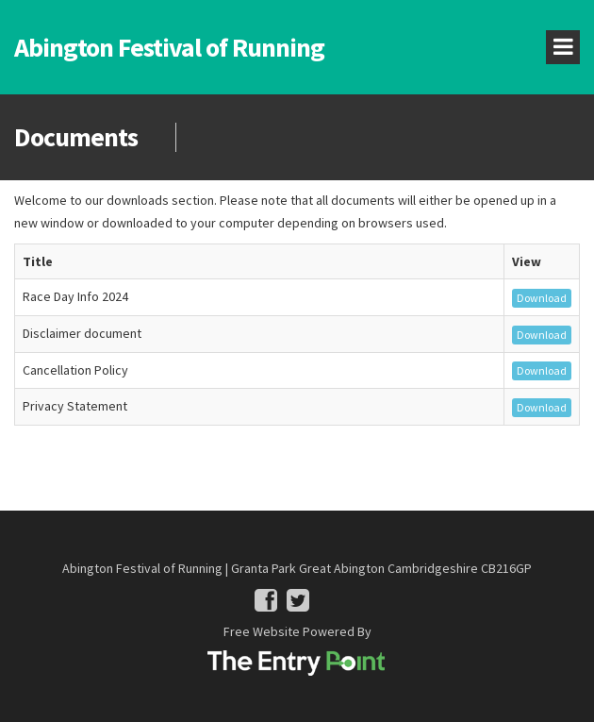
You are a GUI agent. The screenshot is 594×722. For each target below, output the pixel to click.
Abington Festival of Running (169, 47)
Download (542, 298)
